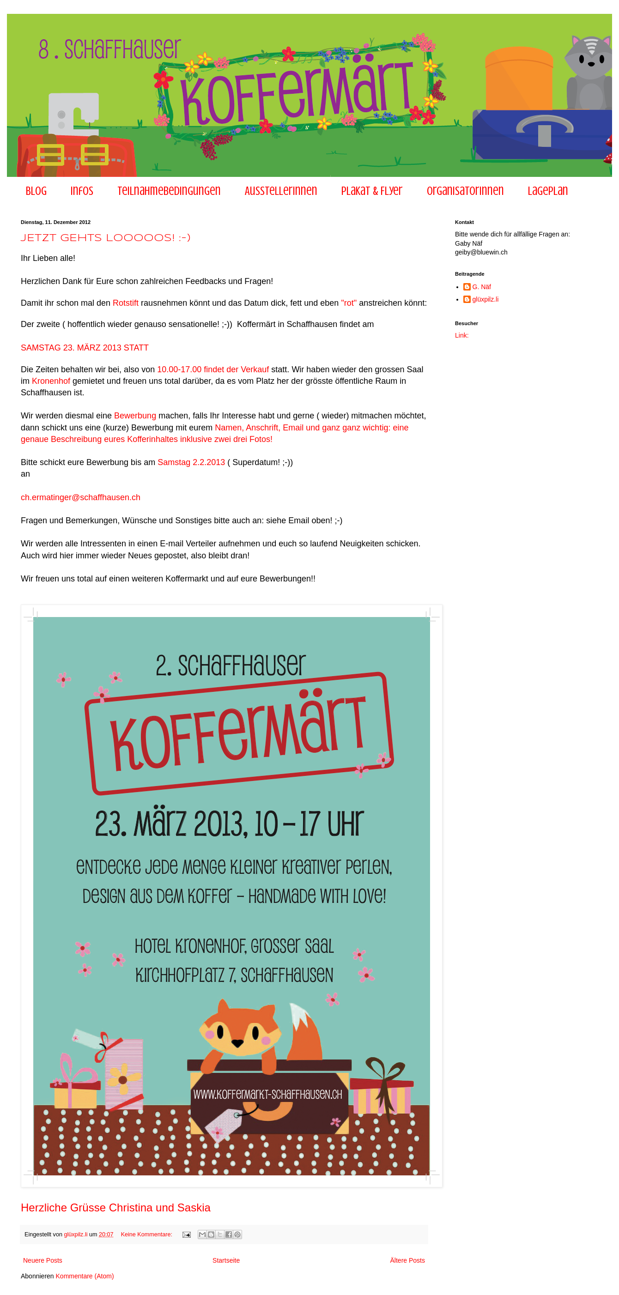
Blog (36, 191)
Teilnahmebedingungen (169, 191)
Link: (462, 335)
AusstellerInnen (281, 191)
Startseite (226, 1260)
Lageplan (548, 191)
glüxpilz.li (486, 299)
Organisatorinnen (465, 191)
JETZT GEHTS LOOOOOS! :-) (106, 238)
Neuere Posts (42, 1260)
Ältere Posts (407, 1260)
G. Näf (482, 286)
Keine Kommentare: (147, 1234)
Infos (82, 191)
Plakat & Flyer (372, 191)
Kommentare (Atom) (85, 1276)
